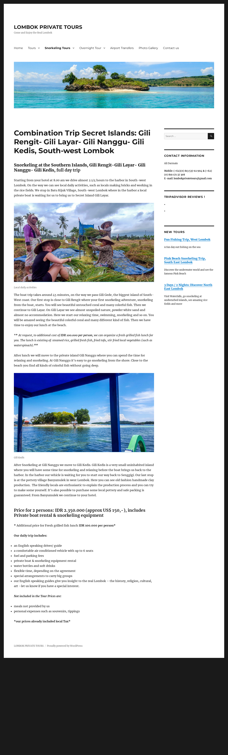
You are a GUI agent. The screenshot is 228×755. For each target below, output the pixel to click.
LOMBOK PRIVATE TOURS (48, 27)
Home (18, 48)
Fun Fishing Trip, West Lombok (187, 239)
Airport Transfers (122, 48)
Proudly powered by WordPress (65, 645)
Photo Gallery (148, 48)
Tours (32, 48)
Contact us (171, 48)
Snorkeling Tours (57, 48)
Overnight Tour (90, 48)
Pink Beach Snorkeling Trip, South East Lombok (185, 260)
